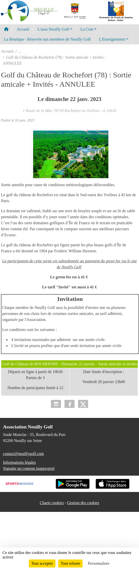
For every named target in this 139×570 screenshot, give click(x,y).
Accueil (23, 29)
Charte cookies (52, 503)
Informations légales (19, 462)
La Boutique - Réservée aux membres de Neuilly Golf (47, 39)
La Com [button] (86, 29)
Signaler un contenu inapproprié (29, 468)
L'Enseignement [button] (112, 39)
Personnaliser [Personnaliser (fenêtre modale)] (98, 563)
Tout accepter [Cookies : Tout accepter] (42, 563)
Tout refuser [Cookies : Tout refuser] (70, 563)
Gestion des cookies (83, 503)
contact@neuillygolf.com (23, 453)
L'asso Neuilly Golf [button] (53, 29)
